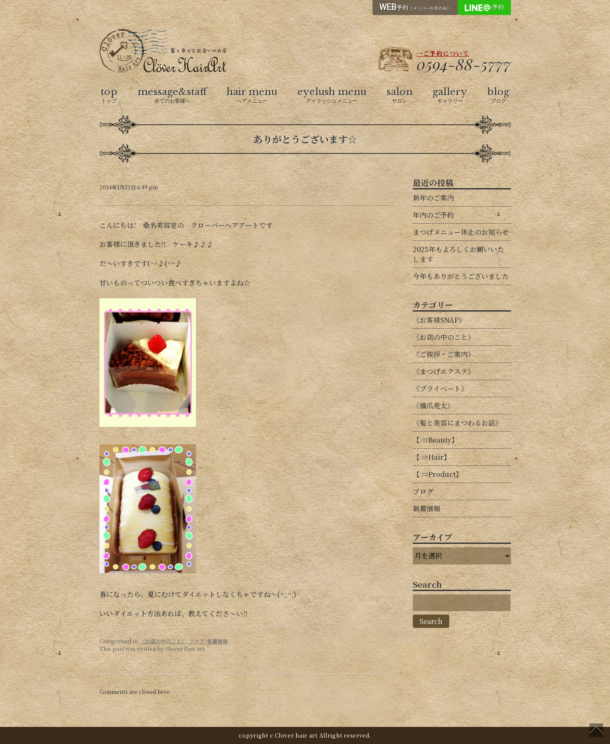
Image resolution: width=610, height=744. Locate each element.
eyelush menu (332, 95)
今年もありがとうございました (461, 276)
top (109, 95)
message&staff (172, 95)
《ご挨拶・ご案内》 (444, 354)
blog (498, 95)
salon (400, 95)
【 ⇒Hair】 (432, 457)
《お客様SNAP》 (439, 320)
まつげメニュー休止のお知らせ (461, 232)
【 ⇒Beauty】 (435, 440)
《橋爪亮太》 (433, 406)
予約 (415, 7)
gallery (450, 95)
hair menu (252, 95)
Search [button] (431, 621)
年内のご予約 (433, 215)
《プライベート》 (440, 388)
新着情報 (217, 641)
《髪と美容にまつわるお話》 (457, 423)
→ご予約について (443, 53)
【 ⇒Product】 (438, 474)
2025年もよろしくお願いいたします (458, 254)
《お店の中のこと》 (163, 641)
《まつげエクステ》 (444, 371)
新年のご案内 (433, 198)
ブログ (196, 641)
